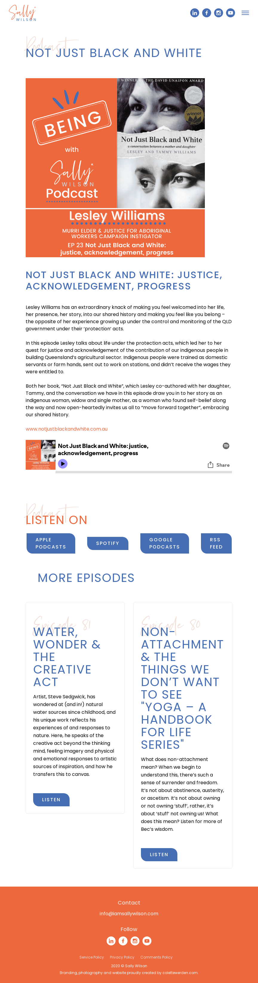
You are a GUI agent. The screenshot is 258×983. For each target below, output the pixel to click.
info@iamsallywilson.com (129, 913)
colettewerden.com (180, 972)
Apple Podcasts (51, 543)
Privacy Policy (122, 957)
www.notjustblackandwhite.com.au (67, 429)
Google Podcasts (164, 543)
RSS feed (216, 543)
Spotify (107, 543)
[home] (22, 13)
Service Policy (91, 957)
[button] (245, 13)
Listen (51, 799)
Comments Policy (156, 957)
